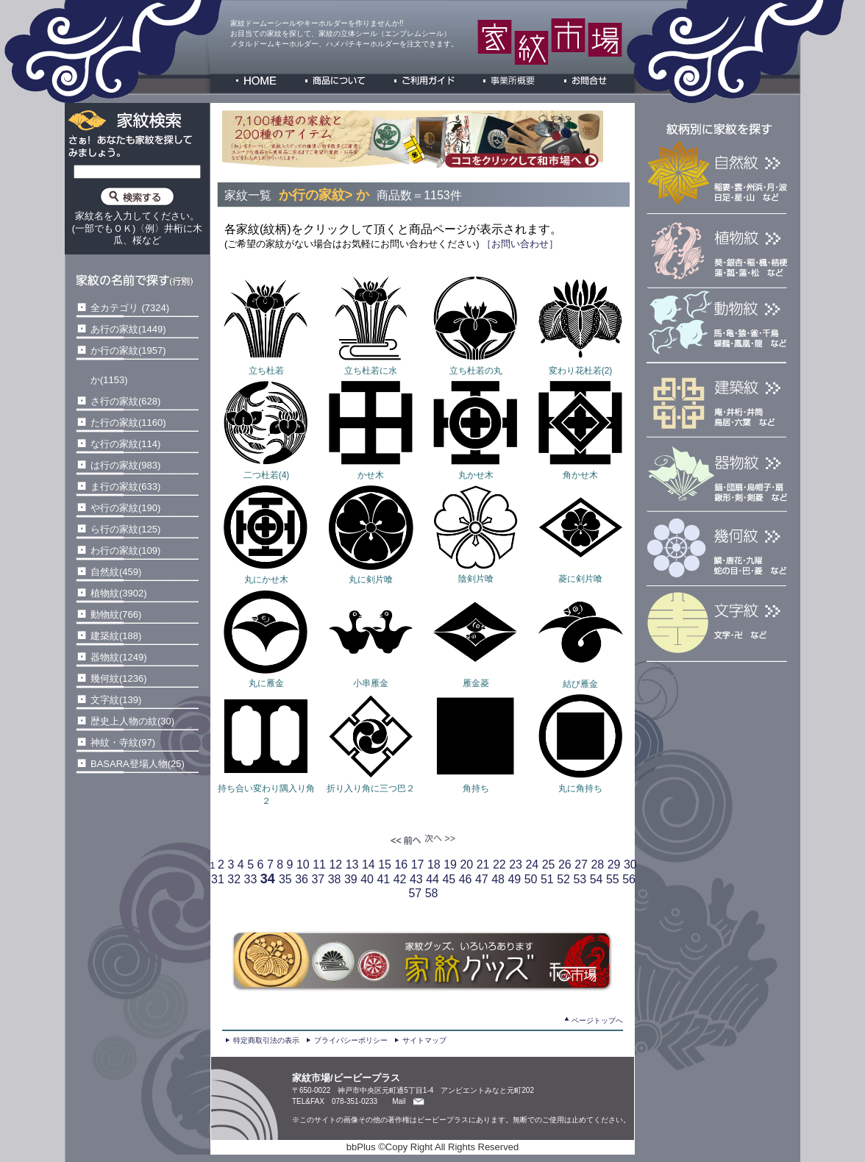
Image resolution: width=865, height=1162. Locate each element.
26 (565, 864)
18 (434, 864)
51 (547, 879)
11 (319, 864)
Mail (398, 1101)
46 (465, 879)
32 (234, 879)
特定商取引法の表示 (266, 1040)
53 (579, 879)
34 (267, 879)
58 (431, 893)
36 (301, 879)
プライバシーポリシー (351, 1040)
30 (630, 864)
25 (548, 864)
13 (352, 864)
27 (581, 864)
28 (597, 864)
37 (317, 879)
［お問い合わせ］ (519, 243)
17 (417, 864)
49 (514, 879)
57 (414, 893)
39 (350, 879)
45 (448, 879)
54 (596, 879)
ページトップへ (597, 1020)
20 (466, 864)
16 (400, 864)
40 (367, 879)
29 (614, 864)
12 (335, 864)
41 (383, 879)
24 (531, 864)
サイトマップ (424, 1040)
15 (384, 864)
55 (612, 879)
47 (481, 879)
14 (368, 864)
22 (499, 864)
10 (303, 864)
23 (515, 864)
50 (531, 879)
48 (498, 879)
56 (629, 879)
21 (483, 864)
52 (563, 879)
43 (416, 879)
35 (285, 879)
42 (400, 879)
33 (250, 879)
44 (432, 879)
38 (334, 879)
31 (217, 879)
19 (450, 864)
